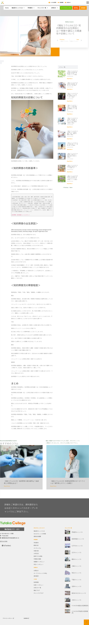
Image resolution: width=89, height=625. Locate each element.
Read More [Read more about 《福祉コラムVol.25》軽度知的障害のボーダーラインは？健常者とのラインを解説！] (53, 486)
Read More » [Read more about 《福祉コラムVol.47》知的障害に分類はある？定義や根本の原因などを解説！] (70, 161)
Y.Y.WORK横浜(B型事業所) (80, 605)
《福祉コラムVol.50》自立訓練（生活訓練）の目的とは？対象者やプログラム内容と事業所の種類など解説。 (72, 120)
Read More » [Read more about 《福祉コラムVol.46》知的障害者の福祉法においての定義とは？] (70, 171)
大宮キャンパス (76, 600)
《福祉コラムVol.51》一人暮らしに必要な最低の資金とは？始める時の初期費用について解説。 (72, 107)
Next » (71, 187)
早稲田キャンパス (77, 532)
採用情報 (61, 2)
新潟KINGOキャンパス (79, 593)
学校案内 (31, 7)
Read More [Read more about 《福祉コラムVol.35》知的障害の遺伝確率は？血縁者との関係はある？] (7, 486)
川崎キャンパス (76, 566)
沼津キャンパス (76, 586)
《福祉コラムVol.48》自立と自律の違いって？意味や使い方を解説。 (72, 144)
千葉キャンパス (76, 580)
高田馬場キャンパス (78, 539)
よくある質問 (53, 2)
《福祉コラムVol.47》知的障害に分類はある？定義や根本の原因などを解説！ (72, 155)
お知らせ (68, 2)
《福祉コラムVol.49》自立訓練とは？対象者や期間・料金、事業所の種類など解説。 (72, 132)
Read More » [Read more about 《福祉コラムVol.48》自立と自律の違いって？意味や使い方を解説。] (70, 149)
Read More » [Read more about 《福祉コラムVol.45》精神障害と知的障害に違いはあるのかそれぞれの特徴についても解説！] (70, 183)
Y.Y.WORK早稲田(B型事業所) (80, 612)
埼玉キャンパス (76, 573)
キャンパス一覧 (43, 7)
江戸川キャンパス (77, 546)
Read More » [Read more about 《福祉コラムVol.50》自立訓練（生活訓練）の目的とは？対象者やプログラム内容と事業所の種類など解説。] (70, 127)
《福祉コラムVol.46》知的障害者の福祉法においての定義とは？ (72, 166)
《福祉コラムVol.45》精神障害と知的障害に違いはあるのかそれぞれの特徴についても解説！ (72, 177)
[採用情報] (58, 2)
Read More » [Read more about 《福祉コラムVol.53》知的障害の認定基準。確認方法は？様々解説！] (70, 89)
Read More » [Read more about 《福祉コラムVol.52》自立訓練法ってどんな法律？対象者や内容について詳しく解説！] (70, 101)
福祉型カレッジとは (18, 7)
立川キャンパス (76, 552)
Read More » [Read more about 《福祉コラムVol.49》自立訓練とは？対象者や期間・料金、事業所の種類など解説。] (70, 138)
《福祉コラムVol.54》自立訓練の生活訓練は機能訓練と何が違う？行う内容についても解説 (72, 72)
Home (7, 8)
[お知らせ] (65, 2)
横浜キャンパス (76, 559)
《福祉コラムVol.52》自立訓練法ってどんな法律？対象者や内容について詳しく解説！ (72, 95)
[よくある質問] (49, 2)
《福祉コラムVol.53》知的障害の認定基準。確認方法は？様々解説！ (72, 84)
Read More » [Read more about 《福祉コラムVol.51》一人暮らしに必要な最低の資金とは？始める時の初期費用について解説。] (70, 114)
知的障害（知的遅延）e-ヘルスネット (21, 215)
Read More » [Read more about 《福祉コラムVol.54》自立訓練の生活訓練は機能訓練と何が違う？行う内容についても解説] (70, 78)
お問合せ (54, 7)
